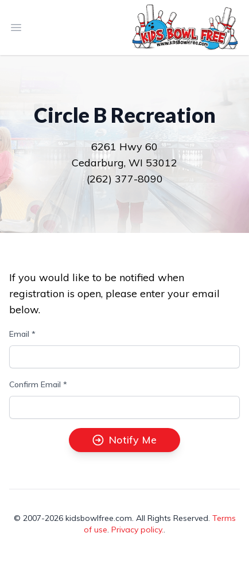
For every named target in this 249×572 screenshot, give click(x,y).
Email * (22, 334)
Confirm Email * (38, 384)
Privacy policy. (137, 529)
